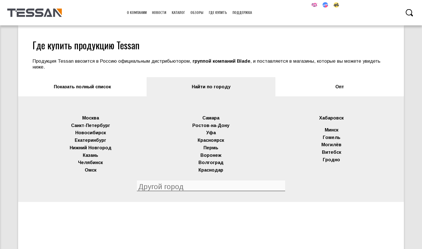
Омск (90, 169)
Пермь (210, 147)
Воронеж (210, 155)
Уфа (211, 132)
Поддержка (242, 13)
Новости (159, 13)
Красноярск (211, 140)
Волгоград (211, 162)
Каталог (178, 13)
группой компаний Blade (221, 61)
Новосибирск (90, 132)
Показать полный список (82, 86)
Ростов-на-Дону (210, 125)
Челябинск (90, 162)
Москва (90, 117)
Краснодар (210, 169)
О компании (137, 13)
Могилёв (331, 144)
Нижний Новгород (90, 147)
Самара (210, 117)
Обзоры (196, 13)
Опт (339, 86)
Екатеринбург (90, 140)
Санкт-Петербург (90, 125)
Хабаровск (331, 117)
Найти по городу (211, 86)
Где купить (218, 13)
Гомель (331, 137)
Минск (331, 129)
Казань (90, 155)
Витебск (331, 152)
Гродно (331, 159)
